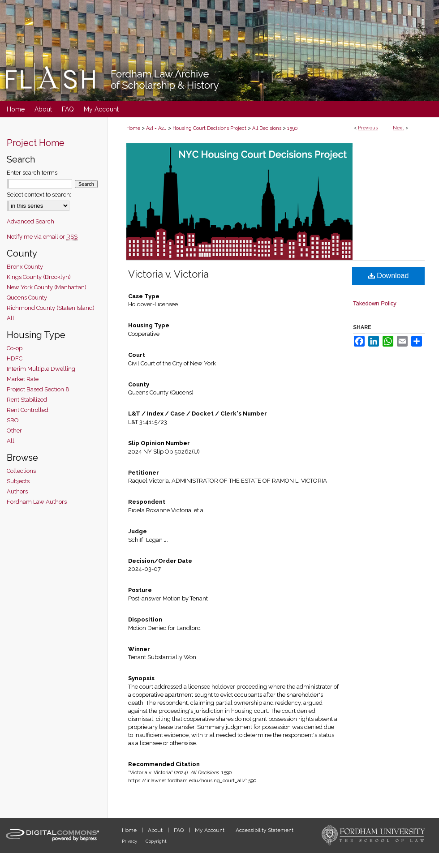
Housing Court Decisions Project (209, 128)
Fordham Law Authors (37, 501)
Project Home (36, 142)
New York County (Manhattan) (46, 287)
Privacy (130, 841)
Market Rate (23, 379)
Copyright (156, 841)
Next (398, 128)
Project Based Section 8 (38, 389)
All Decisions (266, 128)
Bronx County (25, 266)
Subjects (18, 481)
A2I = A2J (156, 128)
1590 (292, 128)
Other (14, 430)
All (10, 318)
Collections (21, 470)
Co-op (14, 348)
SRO (13, 420)
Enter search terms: (33, 172)
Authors (17, 491)
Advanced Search (30, 221)
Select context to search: (39, 194)
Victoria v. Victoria (168, 274)
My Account (210, 830)
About (156, 830)
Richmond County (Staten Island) (51, 307)
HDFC (14, 358)
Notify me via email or (42, 236)
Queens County (27, 297)
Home (133, 128)
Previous (368, 128)
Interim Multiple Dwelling (41, 368)
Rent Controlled (27, 410)
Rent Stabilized (27, 399)
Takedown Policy (374, 303)
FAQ (179, 830)
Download (388, 275)
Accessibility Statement (264, 830)
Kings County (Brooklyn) (39, 277)
